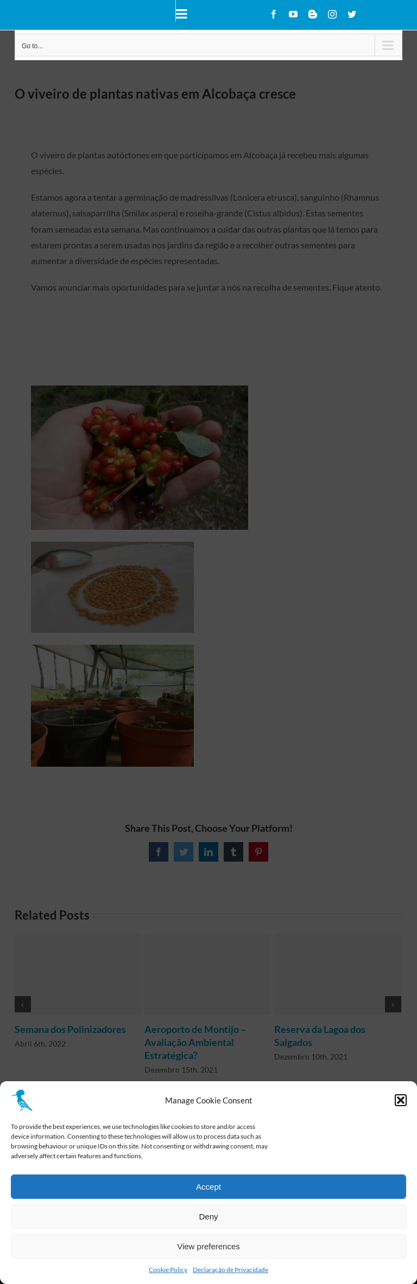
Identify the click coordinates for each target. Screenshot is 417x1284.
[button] (400, 1100)
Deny (208, 1216)
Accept (208, 1186)
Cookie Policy (168, 1270)
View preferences (208, 1246)
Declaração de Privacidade (230, 1270)
